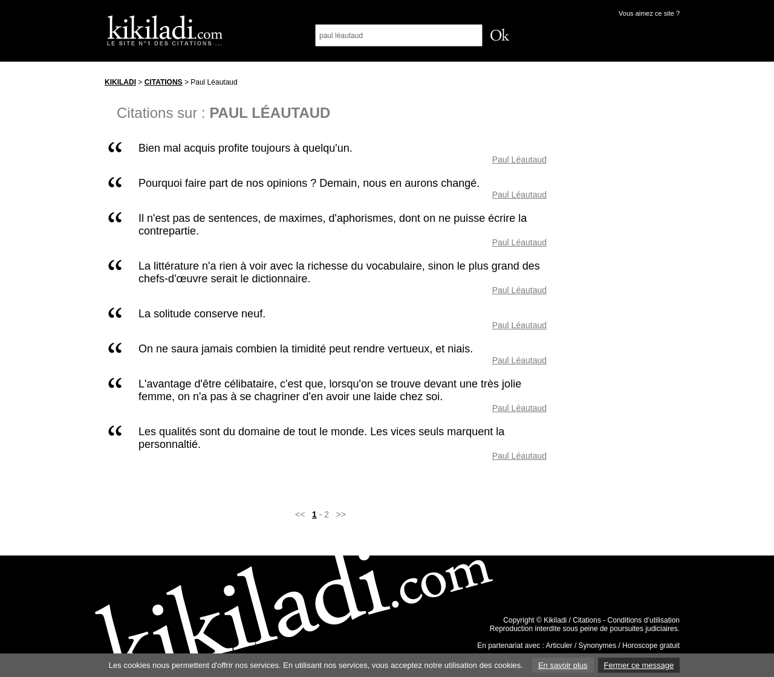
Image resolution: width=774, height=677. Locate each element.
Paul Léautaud (519, 159)
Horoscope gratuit (651, 645)
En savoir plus (563, 665)
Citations (164, 82)
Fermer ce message (639, 665)
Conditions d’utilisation (644, 620)
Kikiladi (120, 82)
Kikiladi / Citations (572, 620)
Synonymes (598, 645)
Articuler (559, 645)
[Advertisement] (624, 253)
